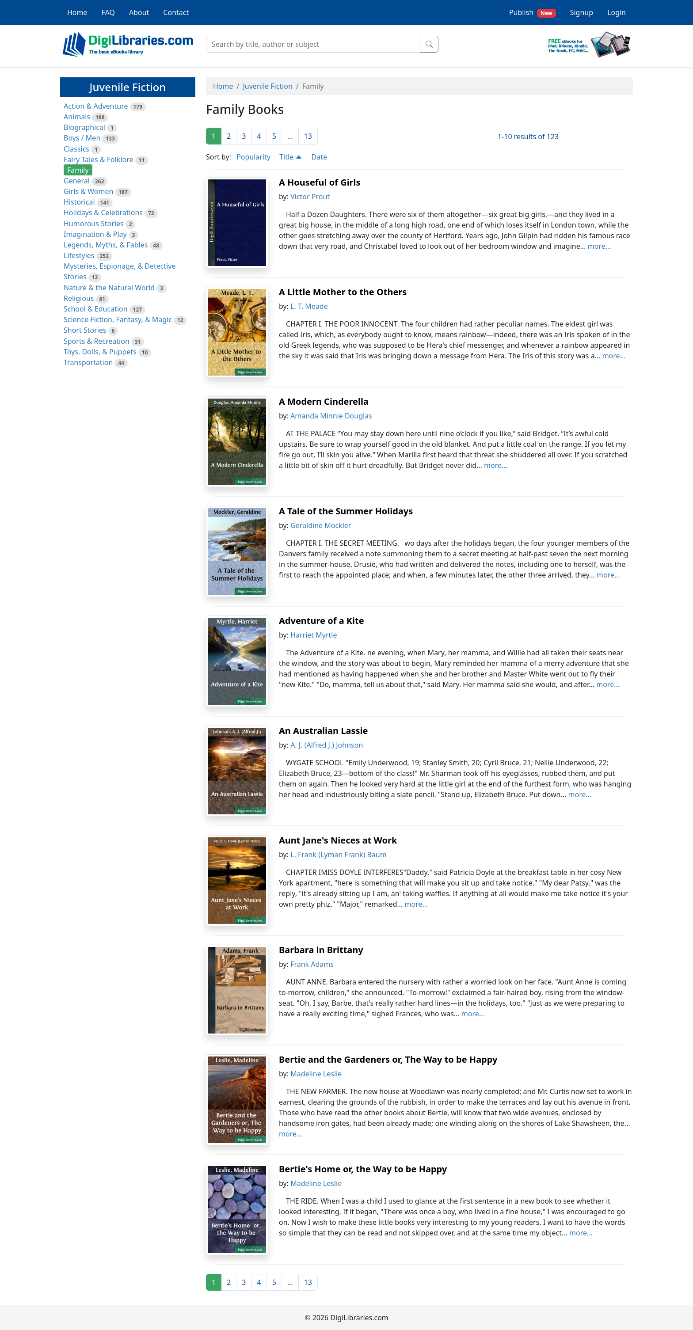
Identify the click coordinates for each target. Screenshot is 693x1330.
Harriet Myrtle (313, 635)
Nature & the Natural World (109, 288)
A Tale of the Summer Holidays (346, 511)
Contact (176, 12)
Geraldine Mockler (320, 525)
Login (616, 12)
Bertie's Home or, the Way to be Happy (363, 1169)
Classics (76, 149)
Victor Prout (310, 196)
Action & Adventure (96, 106)
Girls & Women (88, 191)
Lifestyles (79, 255)
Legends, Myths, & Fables (106, 245)
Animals (77, 117)
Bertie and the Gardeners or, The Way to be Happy (388, 1059)
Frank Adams (312, 964)
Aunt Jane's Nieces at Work (338, 840)
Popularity (253, 157)
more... (599, 246)
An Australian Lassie (323, 731)
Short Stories (85, 330)
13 (308, 136)
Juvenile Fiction (267, 86)
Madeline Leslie (316, 1074)
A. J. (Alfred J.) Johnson (326, 745)
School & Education (96, 309)
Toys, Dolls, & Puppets (100, 352)
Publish (532, 13)
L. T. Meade (309, 306)
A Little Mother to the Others (343, 292)
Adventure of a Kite (321, 621)
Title (290, 157)
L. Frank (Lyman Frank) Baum (338, 854)
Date (319, 157)
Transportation (88, 362)
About (139, 12)
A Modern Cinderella (324, 401)
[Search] (313, 44)
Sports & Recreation (96, 341)
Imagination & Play (95, 234)
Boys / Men (82, 138)
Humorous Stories (94, 223)
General (77, 181)
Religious (79, 298)
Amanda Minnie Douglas (331, 416)
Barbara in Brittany (321, 950)
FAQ (108, 12)
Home (77, 12)
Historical (79, 202)
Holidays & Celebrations (103, 212)
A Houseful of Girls (320, 182)
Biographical (84, 127)
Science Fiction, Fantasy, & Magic (118, 319)
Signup (581, 12)
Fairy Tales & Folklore (98, 159)
